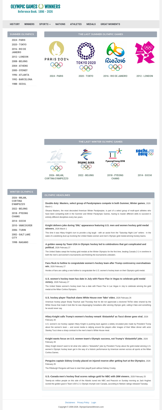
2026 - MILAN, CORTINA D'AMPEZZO (19, 200)
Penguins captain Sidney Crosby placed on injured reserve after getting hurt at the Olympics (95, 360)
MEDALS (91, 24)
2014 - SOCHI (19, 221)
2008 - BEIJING (19, 61)
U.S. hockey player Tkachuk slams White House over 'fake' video (80, 297)
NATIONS (60, 24)
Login (93, 402)
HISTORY (15, 24)
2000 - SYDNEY (19, 70)
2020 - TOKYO (19, 44)
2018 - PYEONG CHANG (20, 215)
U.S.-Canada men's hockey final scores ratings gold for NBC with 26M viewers (87, 376)
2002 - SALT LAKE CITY (21, 236)
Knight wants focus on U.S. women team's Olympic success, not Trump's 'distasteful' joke (93, 338)
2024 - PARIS (18, 40)
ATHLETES (76, 24)
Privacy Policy (83, 402)
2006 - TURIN (19, 230)
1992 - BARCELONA (22, 79)
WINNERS (29, 24)
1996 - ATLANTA (20, 75)
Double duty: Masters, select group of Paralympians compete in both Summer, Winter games (95, 203)
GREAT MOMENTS (110, 24)
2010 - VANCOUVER (22, 225)
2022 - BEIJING (19, 208)
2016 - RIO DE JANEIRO (19, 51)
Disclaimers (70, 402)
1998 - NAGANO (20, 242)
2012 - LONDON (20, 57)
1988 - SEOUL (19, 84)
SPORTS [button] (45, 24)
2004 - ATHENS (20, 66)
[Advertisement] (113, 10)
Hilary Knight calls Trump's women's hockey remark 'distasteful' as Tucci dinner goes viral (94, 316)
